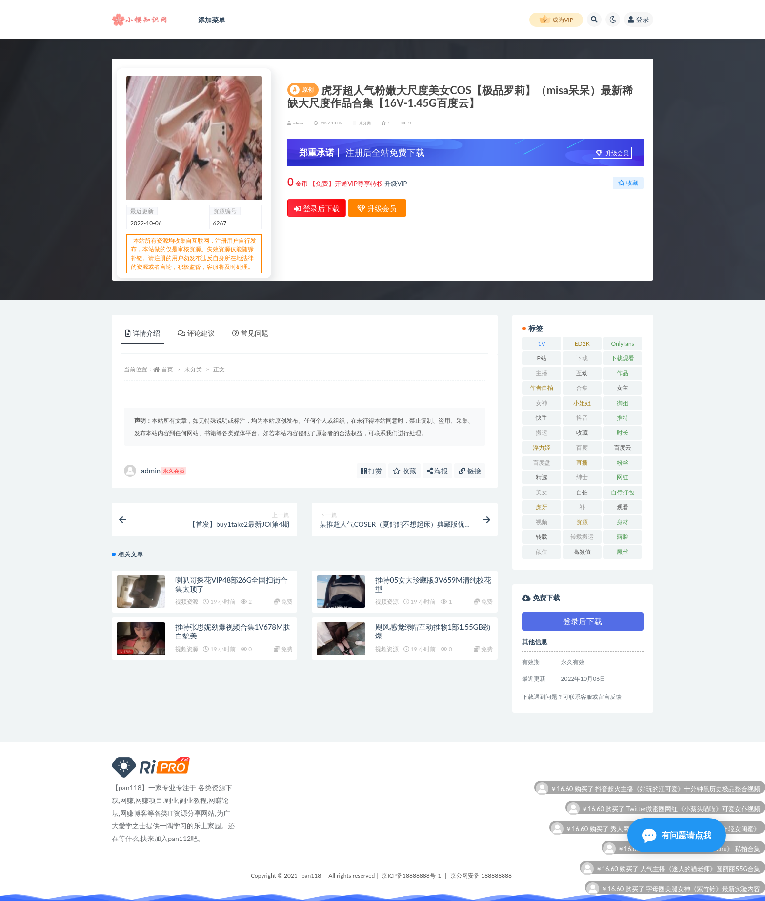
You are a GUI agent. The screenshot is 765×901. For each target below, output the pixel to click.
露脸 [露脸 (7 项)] (622, 536)
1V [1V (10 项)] (541, 343)
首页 (167, 369)
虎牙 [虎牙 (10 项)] (541, 507)
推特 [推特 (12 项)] (622, 417)
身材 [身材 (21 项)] (622, 522)
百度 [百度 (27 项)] (582, 447)
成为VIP (556, 20)
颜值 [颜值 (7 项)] (541, 551)
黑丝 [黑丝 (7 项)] (622, 551)
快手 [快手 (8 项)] (541, 417)
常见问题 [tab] (250, 333)
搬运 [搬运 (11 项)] (541, 432)
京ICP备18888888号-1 (411, 875)
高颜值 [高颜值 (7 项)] (582, 551)
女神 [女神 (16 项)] (541, 403)
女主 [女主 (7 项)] (622, 387)
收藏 (628, 182)
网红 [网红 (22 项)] (622, 477)
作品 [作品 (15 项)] (622, 373)
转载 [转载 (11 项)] (541, 536)
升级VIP (395, 183)
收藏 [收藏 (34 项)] (582, 432)
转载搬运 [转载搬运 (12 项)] (582, 536)
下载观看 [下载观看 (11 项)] (622, 358)
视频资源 (186, 601)
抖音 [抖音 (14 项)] (582, 417)
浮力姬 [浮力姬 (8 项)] (541, 447)
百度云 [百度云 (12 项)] (622, 447)
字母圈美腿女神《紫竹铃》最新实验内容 (703, 889)
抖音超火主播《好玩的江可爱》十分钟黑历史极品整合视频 (677, 789)
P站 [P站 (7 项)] (541, 358)
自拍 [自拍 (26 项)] (582, 492)
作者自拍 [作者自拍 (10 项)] (541, 387)
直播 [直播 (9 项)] (582, 462)
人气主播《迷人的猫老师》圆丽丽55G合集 (700, 869)
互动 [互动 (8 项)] (582, 373)
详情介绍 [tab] (142, 333)
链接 (470, 471)
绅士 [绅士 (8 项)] (582, 477)
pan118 (311, 875)
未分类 (365, 123)
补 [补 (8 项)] (582, 507)
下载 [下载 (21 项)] (582, 358)
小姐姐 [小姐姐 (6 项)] (582, 403)
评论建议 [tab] (196, 333)
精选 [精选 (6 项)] (541, 477)
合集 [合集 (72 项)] (582, 387)
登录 (638, 19)
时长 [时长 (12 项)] (622, 432)
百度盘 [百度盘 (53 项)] (541, 462)
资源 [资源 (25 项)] (582, 522)
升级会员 (612, 153)
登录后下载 (317, 208)
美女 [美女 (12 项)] (541, 492)
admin (155, 471)
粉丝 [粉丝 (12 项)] (622, 462)
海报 (437, 471)
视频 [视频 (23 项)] (541, 522)
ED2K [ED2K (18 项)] (582, 343)
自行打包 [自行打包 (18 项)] (622, 492)
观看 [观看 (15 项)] (622, 507)
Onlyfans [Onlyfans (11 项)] (622, 343)
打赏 (371, 471)
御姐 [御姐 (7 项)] (622, 403)
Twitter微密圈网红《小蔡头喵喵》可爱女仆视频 (693, 809)
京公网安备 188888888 (481, 875)
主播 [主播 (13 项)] (541, 373)
